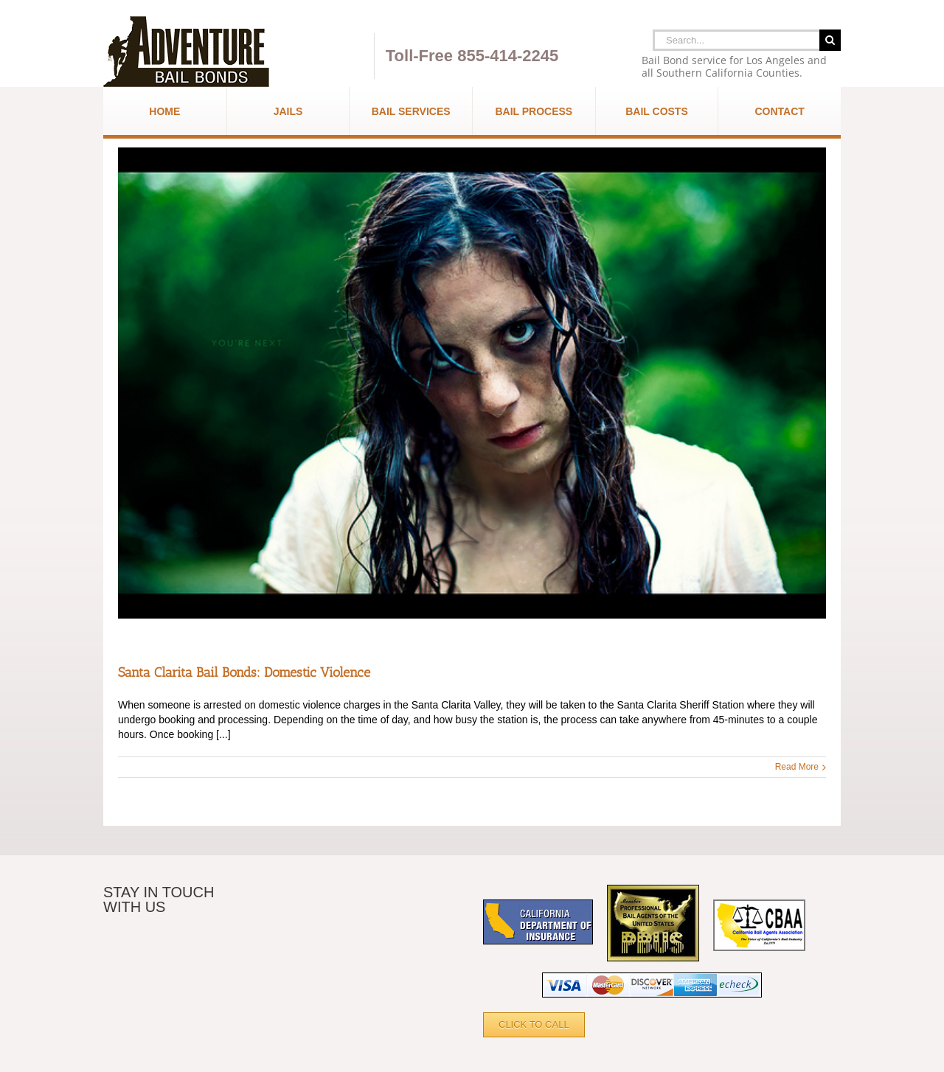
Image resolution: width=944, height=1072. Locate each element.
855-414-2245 (507, 55)
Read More (797, 767)
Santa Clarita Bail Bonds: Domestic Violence (244, 672)
